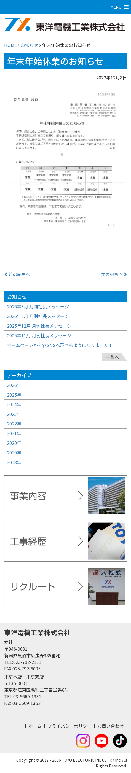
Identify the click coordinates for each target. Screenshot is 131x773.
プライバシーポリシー (69, 726)
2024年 (14, 404)
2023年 (14, 414)
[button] (115, 7)
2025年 (14, 394)
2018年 (14, 462)
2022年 (14, 423)
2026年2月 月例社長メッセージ (38, 316)
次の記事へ (114, 274)
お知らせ (29, 45)
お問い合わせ (110, 726)
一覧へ (112, 357)
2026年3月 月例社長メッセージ (38, 306)
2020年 (14, 443)
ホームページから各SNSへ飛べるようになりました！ (60, 345)
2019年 (14, 452)
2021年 (14, 433)
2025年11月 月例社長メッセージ (39, 335)
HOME (10, 45)
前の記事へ (17, 274)
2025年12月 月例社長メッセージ (39, 325)
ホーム (35, 726)
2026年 (14, 385)
